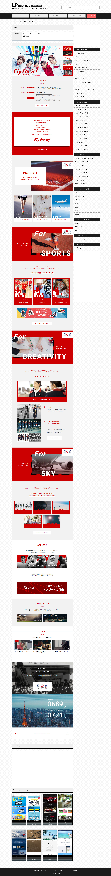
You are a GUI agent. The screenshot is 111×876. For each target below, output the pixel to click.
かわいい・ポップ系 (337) (81, 172)
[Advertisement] (42, 769)
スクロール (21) (79, 226)
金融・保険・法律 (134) (81, 67)
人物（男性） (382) (80, 196)
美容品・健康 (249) (80, 93)
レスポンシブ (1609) (80, 230)
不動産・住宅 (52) (79, 97)
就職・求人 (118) (79, 78)
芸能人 (24, 36)
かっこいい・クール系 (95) (82, 176)
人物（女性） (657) (80, 199)
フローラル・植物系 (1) (81, 169)
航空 (27, 36)
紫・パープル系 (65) (81, 138)
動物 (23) (77, 214)
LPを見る (18, 824)
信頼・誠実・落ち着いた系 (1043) (84, 158)
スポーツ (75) (78, 64)
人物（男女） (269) (80, 192)
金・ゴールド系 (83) (81, 145)
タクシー (66, 857)
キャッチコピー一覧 (80, 239)
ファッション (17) (79, 56)
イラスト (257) (79, 210)
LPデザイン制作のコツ (40, 870)
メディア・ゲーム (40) (81, 75)
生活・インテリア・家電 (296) (83, 82)
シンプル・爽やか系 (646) (81, 180)
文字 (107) (77, 207)
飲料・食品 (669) (79, 53)
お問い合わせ (73, 870)
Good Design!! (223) (80, 248)
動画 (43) (77, 223)
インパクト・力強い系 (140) (82, 161)
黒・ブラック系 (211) (82, 113)
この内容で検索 (91, 16)
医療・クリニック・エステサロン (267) (85, 89)
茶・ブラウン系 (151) (82, 116)
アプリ (63, 857)
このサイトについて (58, 870)
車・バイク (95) (79, 86)
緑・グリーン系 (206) (82, 131)
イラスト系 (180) (79, 165)
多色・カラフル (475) (82, 149)
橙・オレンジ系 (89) (81, 124)
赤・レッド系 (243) (81, 120)
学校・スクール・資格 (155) (82, 60)
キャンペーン (17, 857)
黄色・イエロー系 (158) (82, 127)
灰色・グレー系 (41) (81, 109)
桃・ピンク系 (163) (81, 142)
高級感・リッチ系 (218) (81, 183)
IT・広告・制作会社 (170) (81, 71)
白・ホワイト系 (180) (82, 105)
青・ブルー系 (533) (81, 135)
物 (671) (77, 203)
